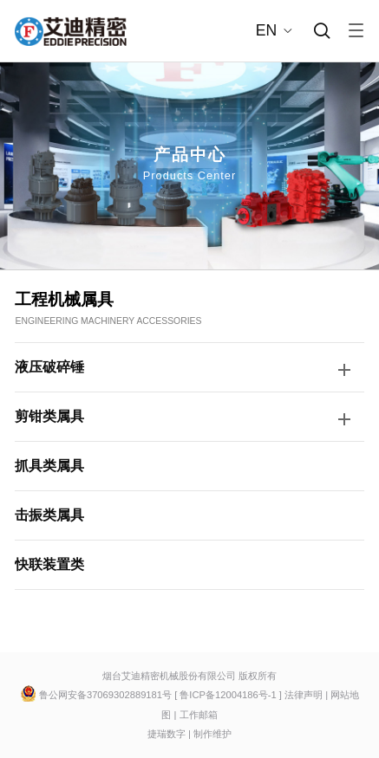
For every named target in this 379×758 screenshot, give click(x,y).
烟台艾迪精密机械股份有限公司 (169, 676)
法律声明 (303, 695)
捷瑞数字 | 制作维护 (189, 734)
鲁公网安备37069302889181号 (105, 695)
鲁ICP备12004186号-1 (229, 695)
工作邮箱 (199, 714)
